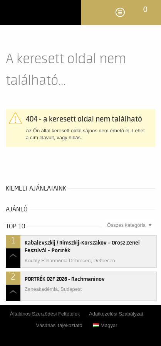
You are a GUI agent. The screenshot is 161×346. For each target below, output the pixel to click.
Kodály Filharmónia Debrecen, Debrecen (70, 260)
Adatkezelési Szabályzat (116, 314)
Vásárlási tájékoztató (59, 325)
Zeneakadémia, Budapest (53, 289)
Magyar (105, 325)
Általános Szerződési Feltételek (45, 314)
